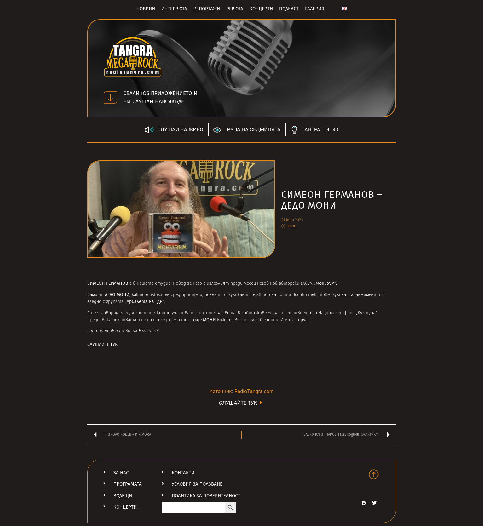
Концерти (261, 9)
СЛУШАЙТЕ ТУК (102, 344)
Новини (145, 9)
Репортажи (206, 9)
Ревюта (234, 9)
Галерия (314, 9)
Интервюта (174, 9)
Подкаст (289, 9)
